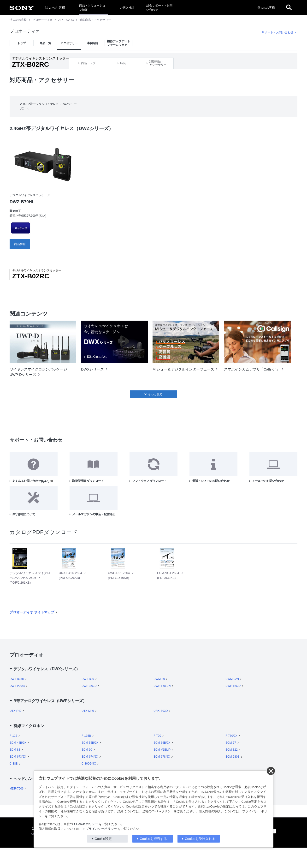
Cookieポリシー (87, 824)
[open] (289, 7)
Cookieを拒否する (153, 839)
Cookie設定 (103, 839)
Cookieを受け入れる (200, 839)
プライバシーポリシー (101, 829)
